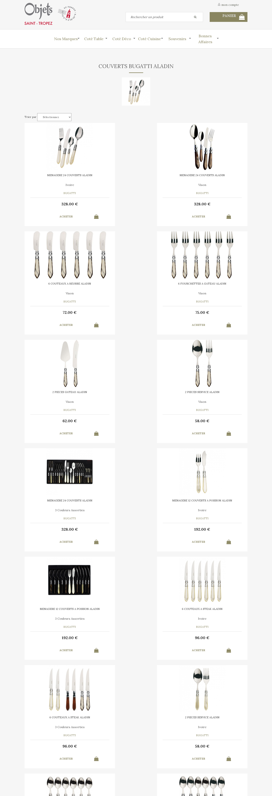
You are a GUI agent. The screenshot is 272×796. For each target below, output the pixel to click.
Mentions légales (236, 746)
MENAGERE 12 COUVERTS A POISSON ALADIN (221, 285)
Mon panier (88, 766)
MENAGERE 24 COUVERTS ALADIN (51, 176)
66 (51, 530)
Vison (108, 184)
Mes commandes (35, 775)
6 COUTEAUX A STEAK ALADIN (107, 392)
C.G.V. (213, 746)
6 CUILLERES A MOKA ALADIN (51, 501)
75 (221, 204)
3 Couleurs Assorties (164, 293)
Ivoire (51, 184)
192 (221, 312)
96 (107, 421)
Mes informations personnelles (101, 775)
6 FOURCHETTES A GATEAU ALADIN (221, 176)
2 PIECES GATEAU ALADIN (51, 284)
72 (164, 204)
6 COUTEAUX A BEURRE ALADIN (164, 176)
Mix (107, 511)
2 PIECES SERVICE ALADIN (107, 284)
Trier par (30, 117)
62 (51, 312)
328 (51, 204)
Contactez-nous (35, 766)
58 (107, 312)
